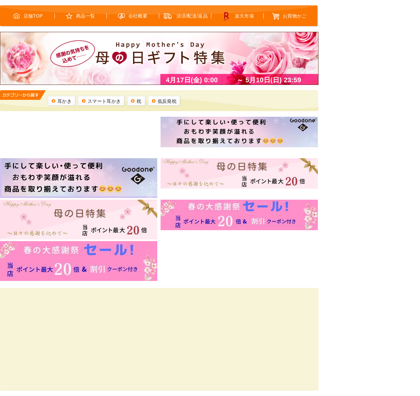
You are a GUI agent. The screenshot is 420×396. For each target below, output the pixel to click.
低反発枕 (167, 101)
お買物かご (295, 16)
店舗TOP (33, 16)
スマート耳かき (104, 101)
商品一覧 (85, 16)
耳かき (64, 101)
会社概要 (137, 16)
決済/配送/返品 (192, 16)
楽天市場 (244, 16)
